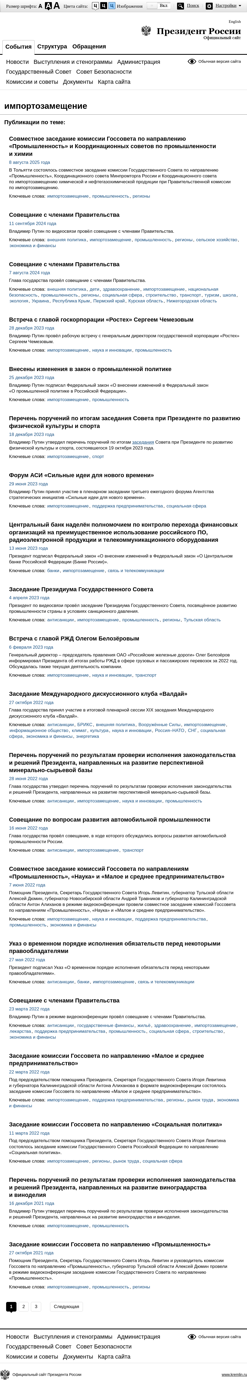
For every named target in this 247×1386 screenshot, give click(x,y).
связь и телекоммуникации (136, 570)
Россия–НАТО (169, 730)
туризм (212, 295)
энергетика (87, 736)
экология (19, 300)
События (18, 46)
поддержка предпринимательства (127, 506)
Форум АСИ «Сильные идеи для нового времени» (81, 475)
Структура (52, 46)
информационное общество (39, 730)
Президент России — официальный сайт (191, 32)
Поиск (193, 5)
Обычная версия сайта (219, 61)
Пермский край (109, 300)
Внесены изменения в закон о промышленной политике (90, 369)
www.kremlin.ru (234, 1374)
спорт (98, 456)
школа (229, 295)
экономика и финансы (33, 245)
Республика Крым (71, 300)
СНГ (192, 730)
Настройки (226, 5)
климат (79, 730)
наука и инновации (112, 350)
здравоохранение (121, 289)
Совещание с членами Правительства (64, 214)
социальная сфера (122, 295)
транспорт (190, 295)
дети (94, 289)
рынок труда (200, 1099)
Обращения (89, 46)
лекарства (20, 1031)
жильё (143, 1025)
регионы (141, 196)
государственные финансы (105, 1025)
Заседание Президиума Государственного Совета (81, 589)
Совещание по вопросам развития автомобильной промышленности (109, 819)
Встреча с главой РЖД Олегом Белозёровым (74, 638)
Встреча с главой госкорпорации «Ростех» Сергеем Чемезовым (101, 319)
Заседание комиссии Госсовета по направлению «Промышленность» (110, 1244)
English (235, 21)
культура (99, 730)
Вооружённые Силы (160, 724)
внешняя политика (66, 239)
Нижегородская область (192, 300)
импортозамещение (68, 196)
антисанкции (60, 619)
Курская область (145, 300)
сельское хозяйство (216, 239)
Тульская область (202, 619)
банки (53, 570)
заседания (143, 442)
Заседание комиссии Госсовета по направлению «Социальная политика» (115, 1124)
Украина (40, 300)
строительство (161, 295)
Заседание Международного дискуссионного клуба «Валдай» (98, 693)
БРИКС (85, 724)
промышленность (110, 196)
